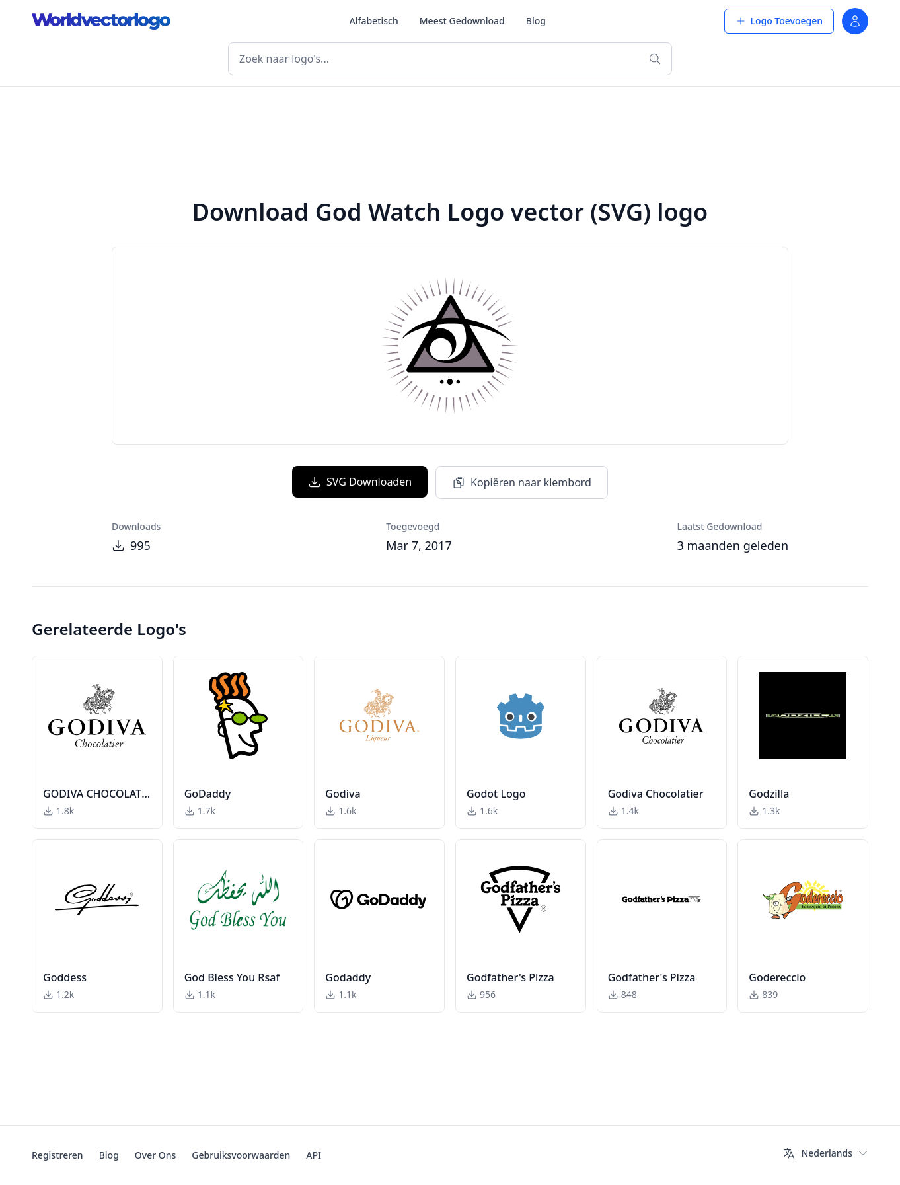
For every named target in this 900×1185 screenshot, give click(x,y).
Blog (536, 21)
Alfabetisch (373, 21)
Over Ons (155, 1155)
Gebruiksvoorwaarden (241, 1155)
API (313, 1155)
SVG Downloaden (360, 482)
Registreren (57, 1155)
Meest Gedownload (462, 21)
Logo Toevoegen (779, 21)
